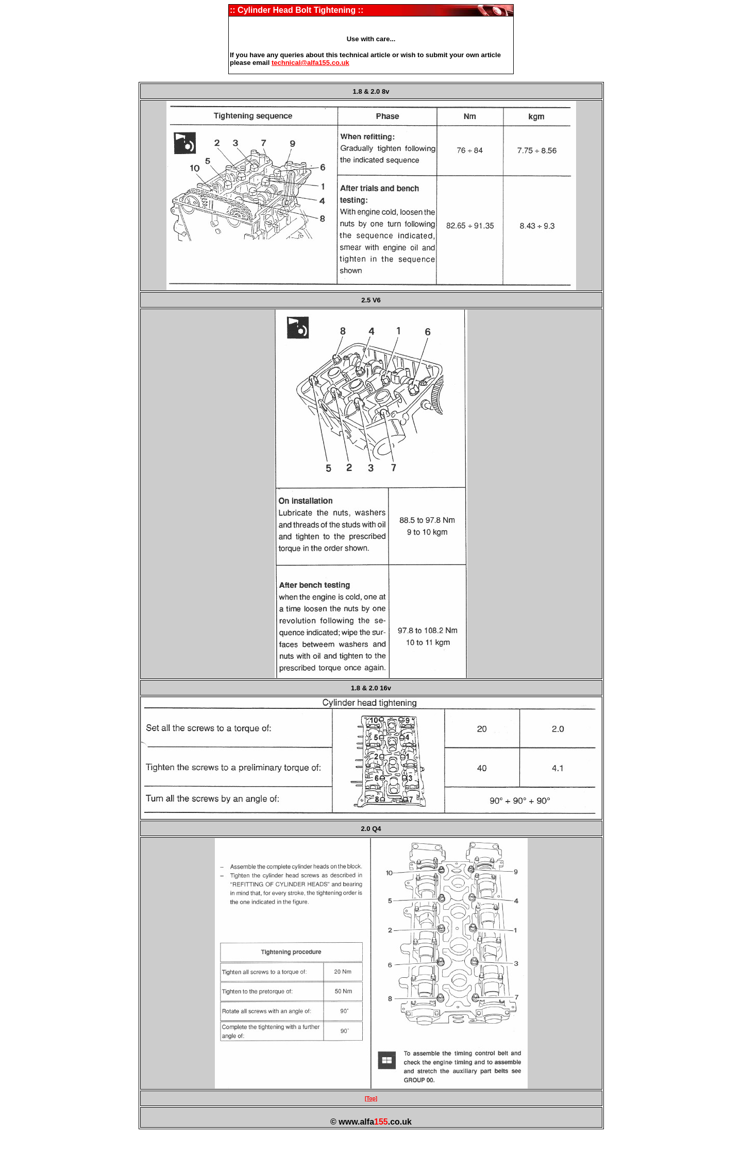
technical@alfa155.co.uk (310, 62)
